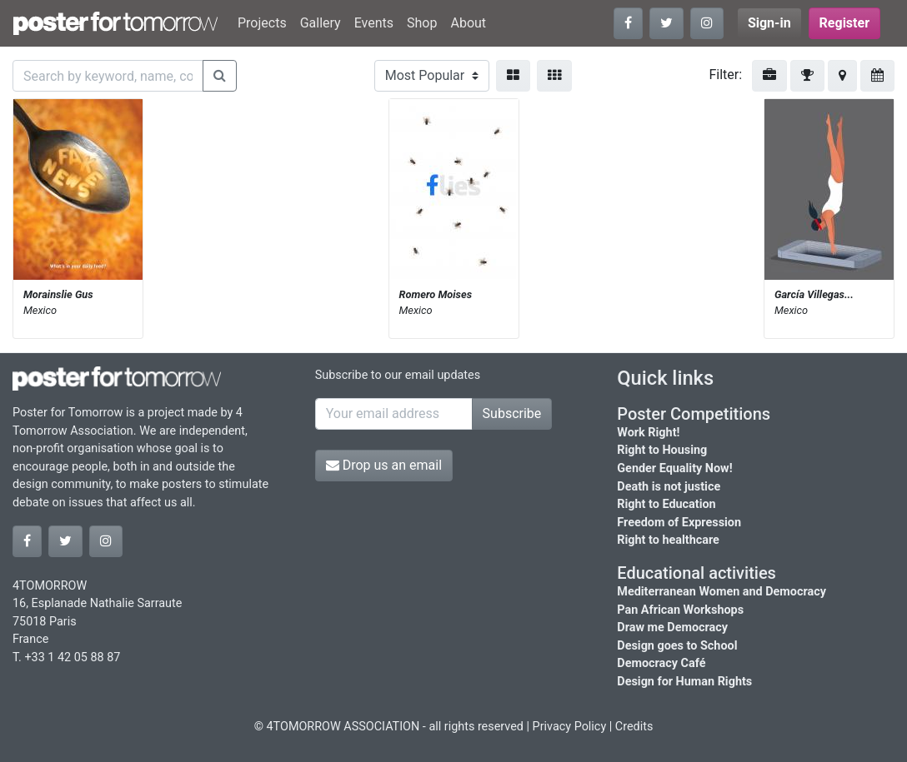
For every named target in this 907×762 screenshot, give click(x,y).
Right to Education (666, 504)
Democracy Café (661, 663)
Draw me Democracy (672, 627)
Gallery (320, 23)
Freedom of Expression (679, 522)
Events (373, 23)
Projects (262, 23)
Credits (634, 727)
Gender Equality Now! (674, 468)
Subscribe (512, 413)
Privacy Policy (570, 727)
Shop (422, 23)
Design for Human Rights (684, 682)
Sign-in (769, 23)
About (468, 23)
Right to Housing (662, 450)
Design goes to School (677, 646)
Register (844, 23)
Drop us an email (384, 465)
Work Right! (648, 433)
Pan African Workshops (680, 610)
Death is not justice (668, 487)
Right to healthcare (668, 540)
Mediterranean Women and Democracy (721, 592)
